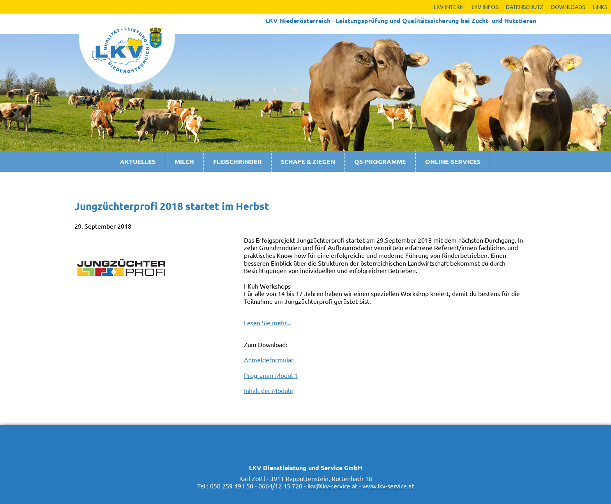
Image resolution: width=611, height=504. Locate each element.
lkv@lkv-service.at (332, 486)
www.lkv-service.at (388, 486)
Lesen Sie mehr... (267, 322)
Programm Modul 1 (271, 375)
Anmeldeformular (268, 359)
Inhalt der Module (268, 390)
